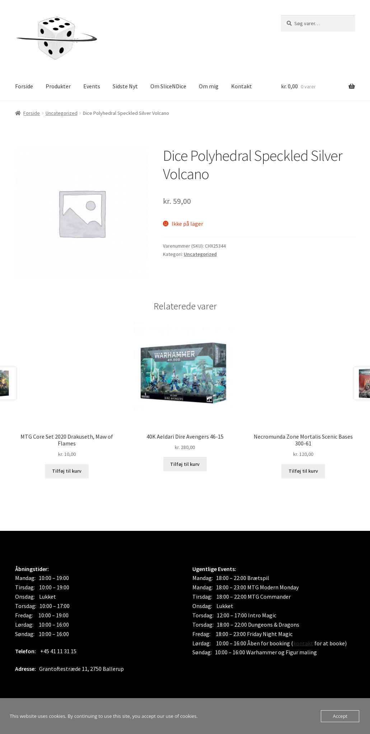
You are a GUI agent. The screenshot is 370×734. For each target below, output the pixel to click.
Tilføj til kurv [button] (66, 471)
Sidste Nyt (125, 86)
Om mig (209, 86)
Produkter (58, 86)
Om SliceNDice (168, 86)
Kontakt (241, 86)
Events (91, 86)
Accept (340, 716)
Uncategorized (62, 113)
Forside (24, 86)
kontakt (303, 643)
